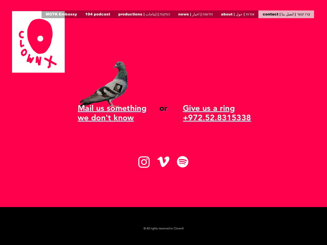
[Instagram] (144, 161)
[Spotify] (182, 161)
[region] (38, 42)
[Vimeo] (163, 161)
